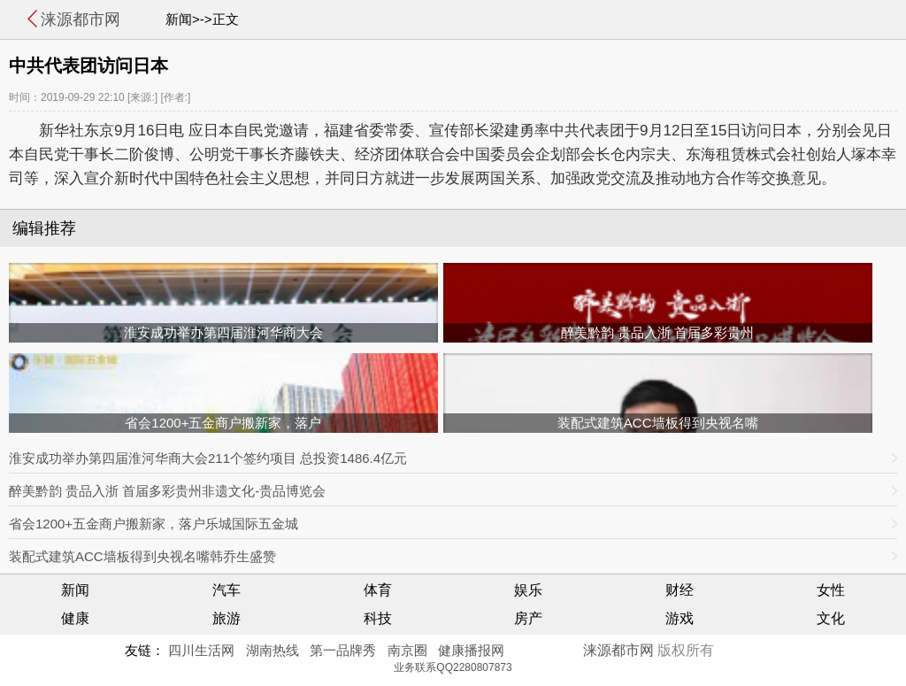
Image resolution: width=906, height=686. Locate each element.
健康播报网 (471, 650)
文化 (831, 618)
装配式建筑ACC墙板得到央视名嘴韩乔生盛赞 (142, 556)
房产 (528, 618)
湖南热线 (272, 650)
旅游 (226, 618)
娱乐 (528, 589)
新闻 (75, 589)
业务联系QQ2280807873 (452, 667)
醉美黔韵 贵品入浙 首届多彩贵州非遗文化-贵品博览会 (167, 490)
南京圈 (407, 650)
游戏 (679, 618)
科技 (378, 618)
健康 (75, 618)
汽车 (226, 589)
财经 (679, 589)
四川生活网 (201, 650)
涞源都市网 (80, 19)
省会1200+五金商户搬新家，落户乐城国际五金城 (153, 523)
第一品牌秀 (343, 650)
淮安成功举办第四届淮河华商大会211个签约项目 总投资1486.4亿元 (208, 458)
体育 (378, 589)
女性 (831, 589)
